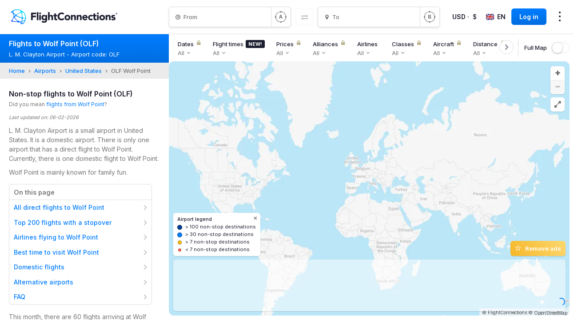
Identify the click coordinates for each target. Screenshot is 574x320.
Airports (45, 70)
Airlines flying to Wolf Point (56, 237)
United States (83, 70)
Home (17, 70)
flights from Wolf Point (75, 104)
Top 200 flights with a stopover (63, 222)
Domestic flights (39, 267)
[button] (557, 73)
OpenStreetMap (550, 313)
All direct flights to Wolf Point (59, 207)
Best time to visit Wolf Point (56, 252)
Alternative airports (43, 282)
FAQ (19, 296)
